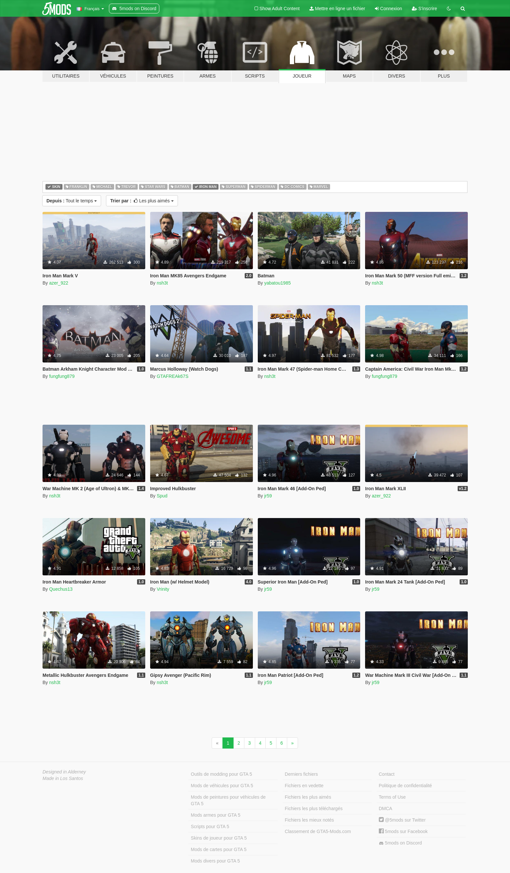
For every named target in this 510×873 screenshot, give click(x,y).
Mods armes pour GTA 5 (215, 815)
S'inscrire (424, 8)
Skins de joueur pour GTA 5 (219, 838)
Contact (387, 774)
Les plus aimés (142, 200)
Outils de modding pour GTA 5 (221, 774)
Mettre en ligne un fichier (337, 8)
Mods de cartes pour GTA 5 (218, 849)
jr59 (268, 495)
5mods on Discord (400, 843)
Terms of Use (392, 797)
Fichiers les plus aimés (308, 797)
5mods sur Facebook (403, 831)
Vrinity (163, 589)
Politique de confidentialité (405, 785)
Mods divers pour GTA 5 (215, 861)
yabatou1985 (277, 283)
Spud (162, 495)
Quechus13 (61, 589)
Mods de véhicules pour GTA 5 (222, 785)
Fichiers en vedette (304, 785)
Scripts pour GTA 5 (210, 826)
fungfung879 (62, 376)
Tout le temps (71, 200)
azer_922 (58, 283)
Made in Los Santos (63, 778)
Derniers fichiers (301, 774)
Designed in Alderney (64, 771)
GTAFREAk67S (172, 376)
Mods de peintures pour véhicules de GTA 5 (228, 800)
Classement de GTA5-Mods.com (318, 831)
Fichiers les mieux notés (309, 820)
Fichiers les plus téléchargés (314, 808)
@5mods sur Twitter (402, 820)
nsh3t (162, 283)
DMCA (385, 808)
